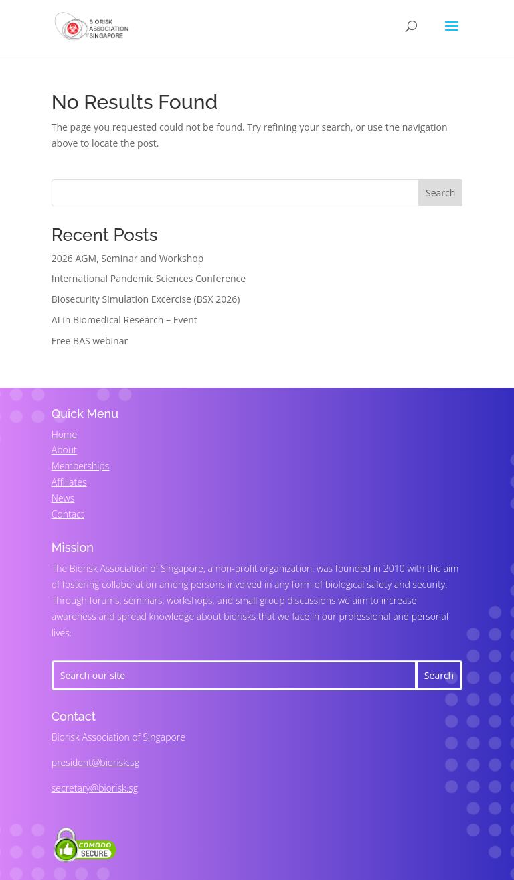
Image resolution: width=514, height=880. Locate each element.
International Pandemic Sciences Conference (149, 278)
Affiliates (69, 481)
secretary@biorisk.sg (95, 788)
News (63, 498)
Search (440, 192)
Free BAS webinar (90, 340)
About (64, 449)
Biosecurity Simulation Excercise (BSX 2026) (146, 299)
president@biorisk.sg (95, 762)
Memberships (80, 465)
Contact (68, 514)
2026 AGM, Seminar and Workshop (128, 258)
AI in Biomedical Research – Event (124, 319)
